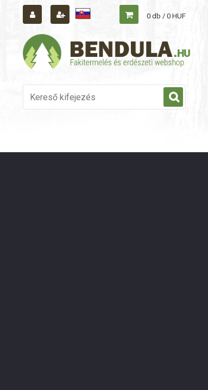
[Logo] (107, 53)
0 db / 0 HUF (166, 16)
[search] (173, 97)
